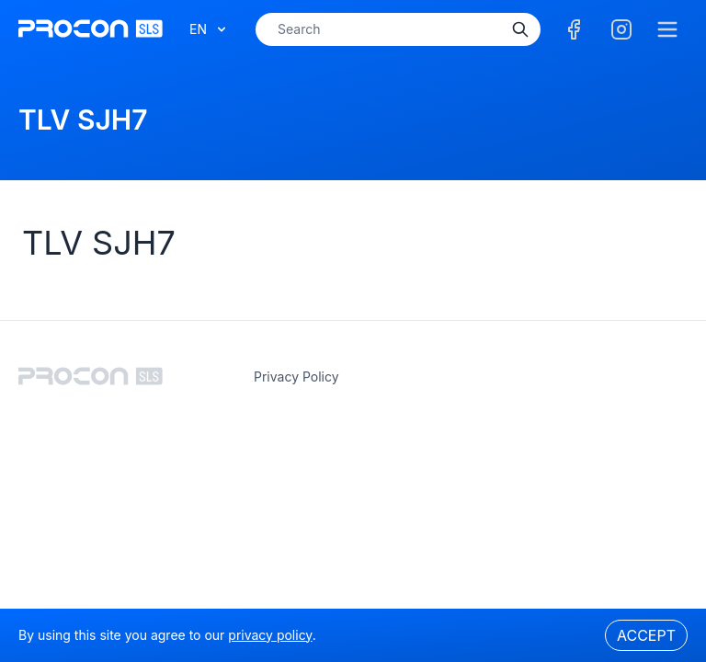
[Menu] (667, 29)
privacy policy (296, 376)
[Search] (520, 29)
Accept (646, 635)
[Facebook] (573, 29)
